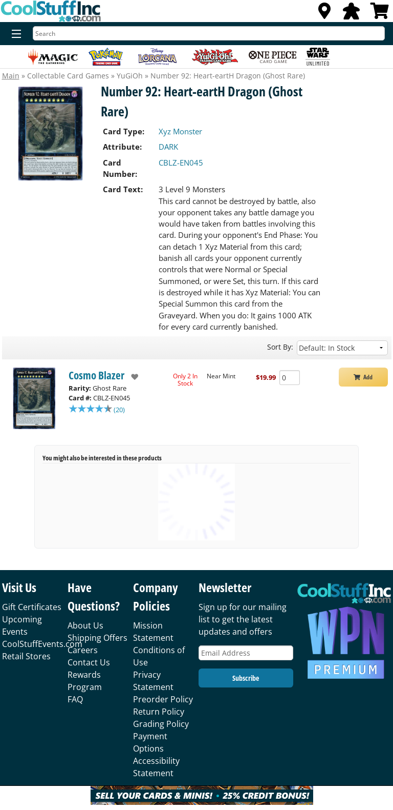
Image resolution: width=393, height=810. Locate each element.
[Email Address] (246, 652)
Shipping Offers (97, 637)
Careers (83, 650)
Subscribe (245, 678)
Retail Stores (26, 656)
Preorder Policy (163, 699)
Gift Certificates (31, 607)
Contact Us (89, 662)
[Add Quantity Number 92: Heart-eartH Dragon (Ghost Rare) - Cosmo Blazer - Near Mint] (289, 377)
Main (10, 75)
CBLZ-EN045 (181, 162)
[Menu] (14, 34)
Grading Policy (161, 724)
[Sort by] (342, 347)
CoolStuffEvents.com (42, 644)
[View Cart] (379, 13)
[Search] (209, 33)
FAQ (75, 699)
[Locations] (324, 13)
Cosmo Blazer (96, 375)
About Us (85, 625)
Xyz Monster (180, 131)
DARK (168, 146)
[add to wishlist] (131, 376)
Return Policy (158, 711)
